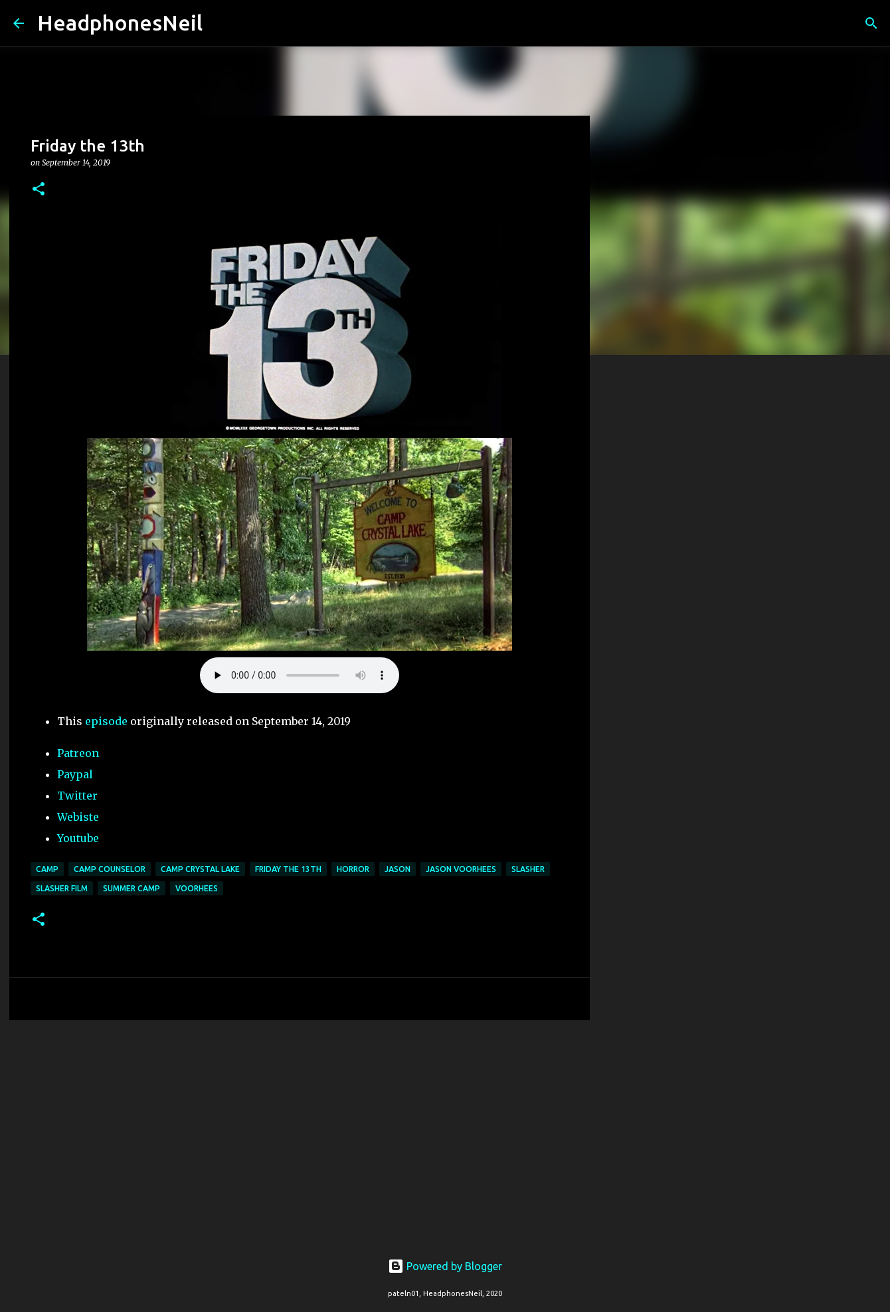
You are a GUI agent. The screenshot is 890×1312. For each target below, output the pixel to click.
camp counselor (109, 869)
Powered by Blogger (445, 1266)
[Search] (221, 23)
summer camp (131, 888)
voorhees (196, 888)
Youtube (78, 838)
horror (353, 869)
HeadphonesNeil (120, 23)
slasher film (62, 888)
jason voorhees (461, 869)
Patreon (78, 753)
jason (397, 869)
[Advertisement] (299, 1133)
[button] (38, 190)
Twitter (77, 795)
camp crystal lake (200, 869)
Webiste (78, 816)
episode (106, 721)
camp (47, 869)
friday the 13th (288, 869)
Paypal (75, 774)
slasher (528, 869)
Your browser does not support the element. (299, 675)
